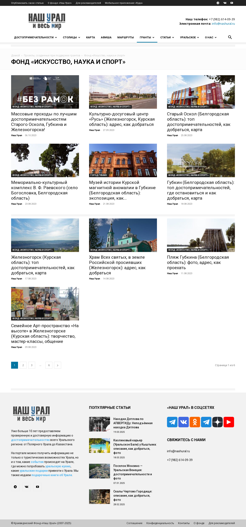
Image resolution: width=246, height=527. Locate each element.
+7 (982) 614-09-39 (222, 19)
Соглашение (134, 523)
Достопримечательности (35, 37)
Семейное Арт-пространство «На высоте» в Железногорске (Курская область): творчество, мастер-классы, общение (45, 333)
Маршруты (125, 37)
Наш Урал (16, 135)
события (37, 462)
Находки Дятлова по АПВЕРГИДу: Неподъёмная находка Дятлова (133, 423)
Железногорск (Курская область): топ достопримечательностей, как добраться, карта (43, 265)
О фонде (199, 523)
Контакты (184, 523)
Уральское (189, 37)
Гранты (147, 37)
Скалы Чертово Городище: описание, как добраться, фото (132, 495)
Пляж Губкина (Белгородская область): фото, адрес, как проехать (198, 262)
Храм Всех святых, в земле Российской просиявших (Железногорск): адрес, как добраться (117, 265)
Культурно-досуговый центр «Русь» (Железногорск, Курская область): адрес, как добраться (122, 119)
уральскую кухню (58, 466)
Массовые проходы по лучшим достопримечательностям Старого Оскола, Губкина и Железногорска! (44, 121)
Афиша (106, 37)
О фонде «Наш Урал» (60, 3)
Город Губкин (98, 175)
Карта (90, 37)
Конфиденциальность (160, 523)
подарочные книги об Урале (51, 475)
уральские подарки (34, 470)
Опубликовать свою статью (27, 3)
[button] (230, 38)
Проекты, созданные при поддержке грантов (52, 55)
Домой (15, 55)
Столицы (71, 37)
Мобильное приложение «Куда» (124, 3)
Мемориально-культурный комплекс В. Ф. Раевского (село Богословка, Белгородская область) (44, 190)
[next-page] (57, 365)
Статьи (167, 37)
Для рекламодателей (88, 3)
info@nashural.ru (223, 24)
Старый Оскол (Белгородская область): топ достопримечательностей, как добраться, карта (198, 121)
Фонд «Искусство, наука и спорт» (32, 107)
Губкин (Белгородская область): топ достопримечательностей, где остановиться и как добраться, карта (200, 190)
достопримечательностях (30, 440)
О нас (211, 37)
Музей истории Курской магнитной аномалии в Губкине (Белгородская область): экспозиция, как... (122, 190)
